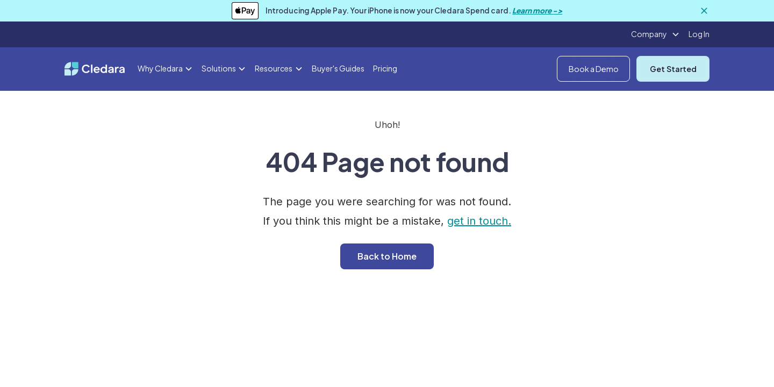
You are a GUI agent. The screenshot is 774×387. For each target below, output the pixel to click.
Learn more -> (537, 10)
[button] (655, 34)
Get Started (673, 69)
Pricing (385, 68)
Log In (699, 34)
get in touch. (479, 220)
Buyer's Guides (338, 68)
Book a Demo (594, 69)
